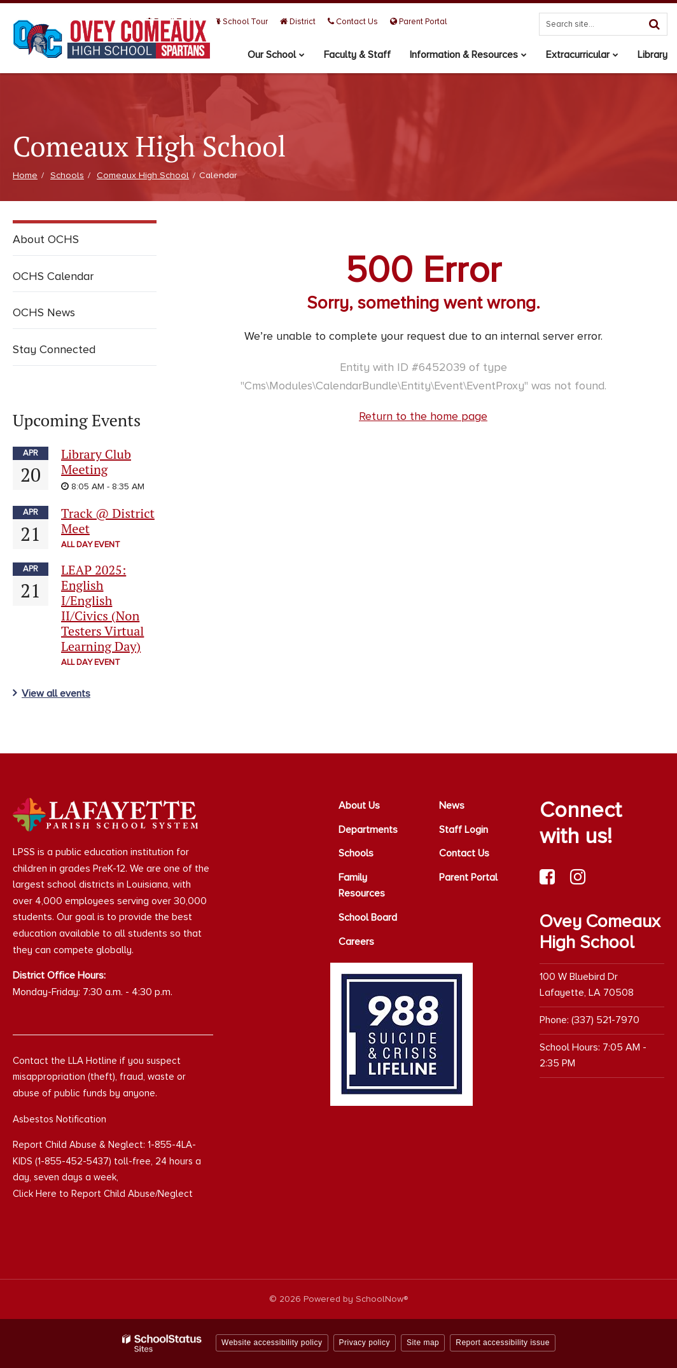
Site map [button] (423, 1342)
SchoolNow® (382, 1299)
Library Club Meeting (96, 461)
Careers (356, 941)
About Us (359, 805)
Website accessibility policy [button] (272, 1342)
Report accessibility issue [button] (503, 1342)
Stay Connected (54, 349)
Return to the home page (423, 416)
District (298, 22)
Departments (368, 829)
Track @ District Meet (108, 521)
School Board (367, 917)
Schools (67, 175)
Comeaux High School (143, 175)
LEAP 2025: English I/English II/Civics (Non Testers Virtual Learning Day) (102, 608)
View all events (56, 693)
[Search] (654, 24)
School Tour (240, 22)
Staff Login (463, 829)
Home (25, 175)
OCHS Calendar (53, 276)
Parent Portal (418, 22)
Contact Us (353, 22)
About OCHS (46, 239)
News (451, 805)
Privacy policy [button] (364, 1342)
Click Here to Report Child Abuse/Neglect (103, 1193)
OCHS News (44, 312)
